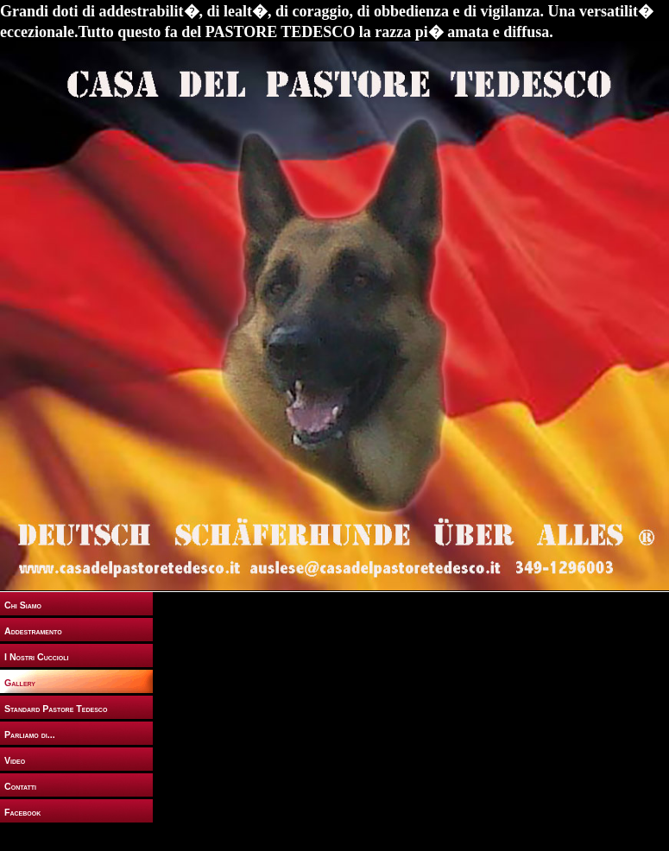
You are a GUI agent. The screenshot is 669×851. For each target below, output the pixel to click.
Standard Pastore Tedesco (55, 708)
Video (14, 760)
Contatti (20, 786)
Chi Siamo (22, 605)
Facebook (22, 812)
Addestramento (33, 631)
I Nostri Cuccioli (36, 657)
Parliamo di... (29, 734)
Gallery (19, 683)
